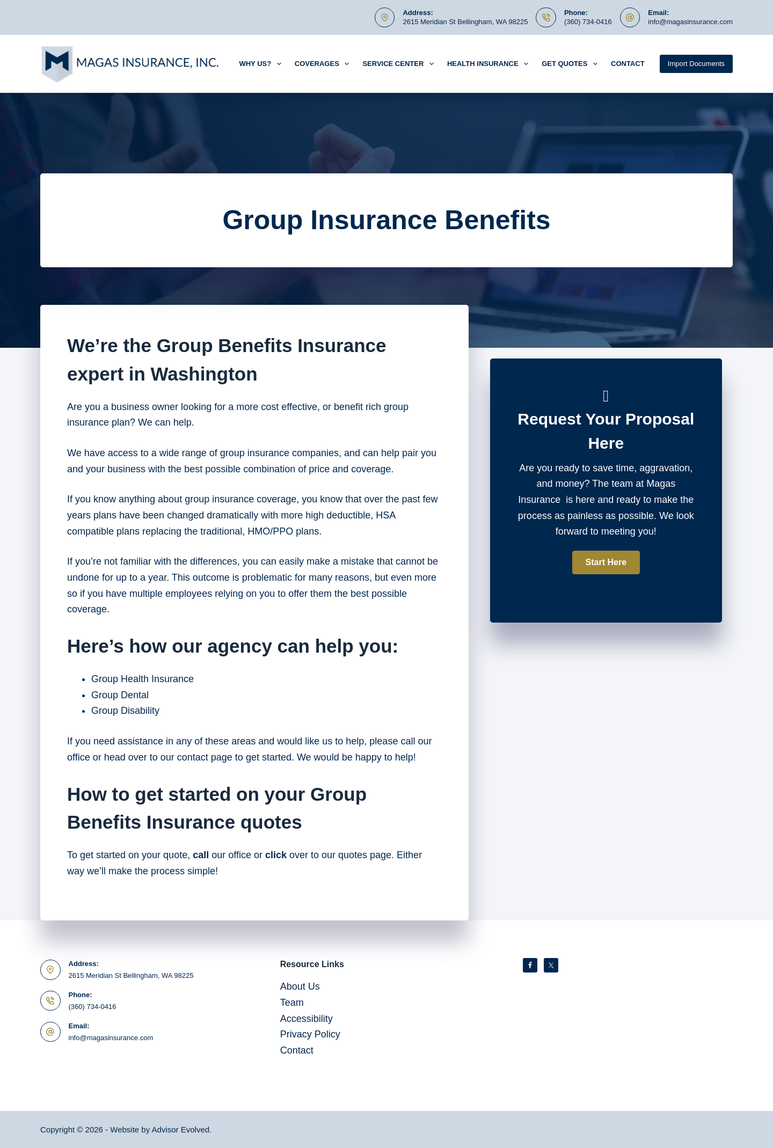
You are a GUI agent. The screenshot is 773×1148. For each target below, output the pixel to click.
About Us (300, 986)
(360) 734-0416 (588, 22)
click (276, 855)
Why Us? (262, 63)
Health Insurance (490, 63)
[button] (606, 562)
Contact (635, 63)
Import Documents (696, 64)
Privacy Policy (310, 1034)
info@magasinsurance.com (690, 22)
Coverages (324, 63)
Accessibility (306, 1018)
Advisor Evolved (181, 1129)
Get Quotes (572, 63)
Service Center (400, 63)
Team (292, 1002)
